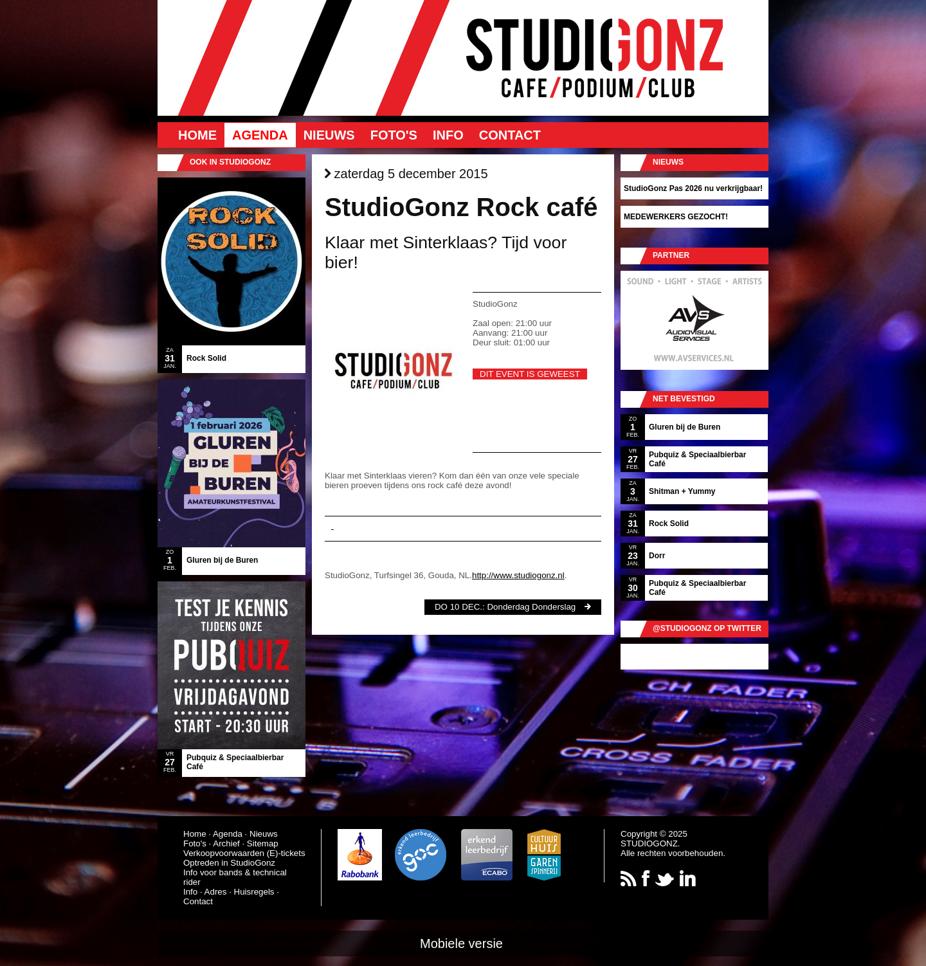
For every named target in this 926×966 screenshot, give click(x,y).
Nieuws (329, 135)
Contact (510, 135)
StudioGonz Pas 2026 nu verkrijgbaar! (693, 188)
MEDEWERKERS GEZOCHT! (676, 216)
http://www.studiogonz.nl (518, 575)
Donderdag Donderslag (531, 607)
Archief (226, 843)
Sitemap (262, 843)
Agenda (260, 135)
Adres (215, 892)
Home (197, 135)
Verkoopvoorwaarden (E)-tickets (244, 853)
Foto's (393, 135)
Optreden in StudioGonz (229, 863)
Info (448, 135)
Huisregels (254, 892)
